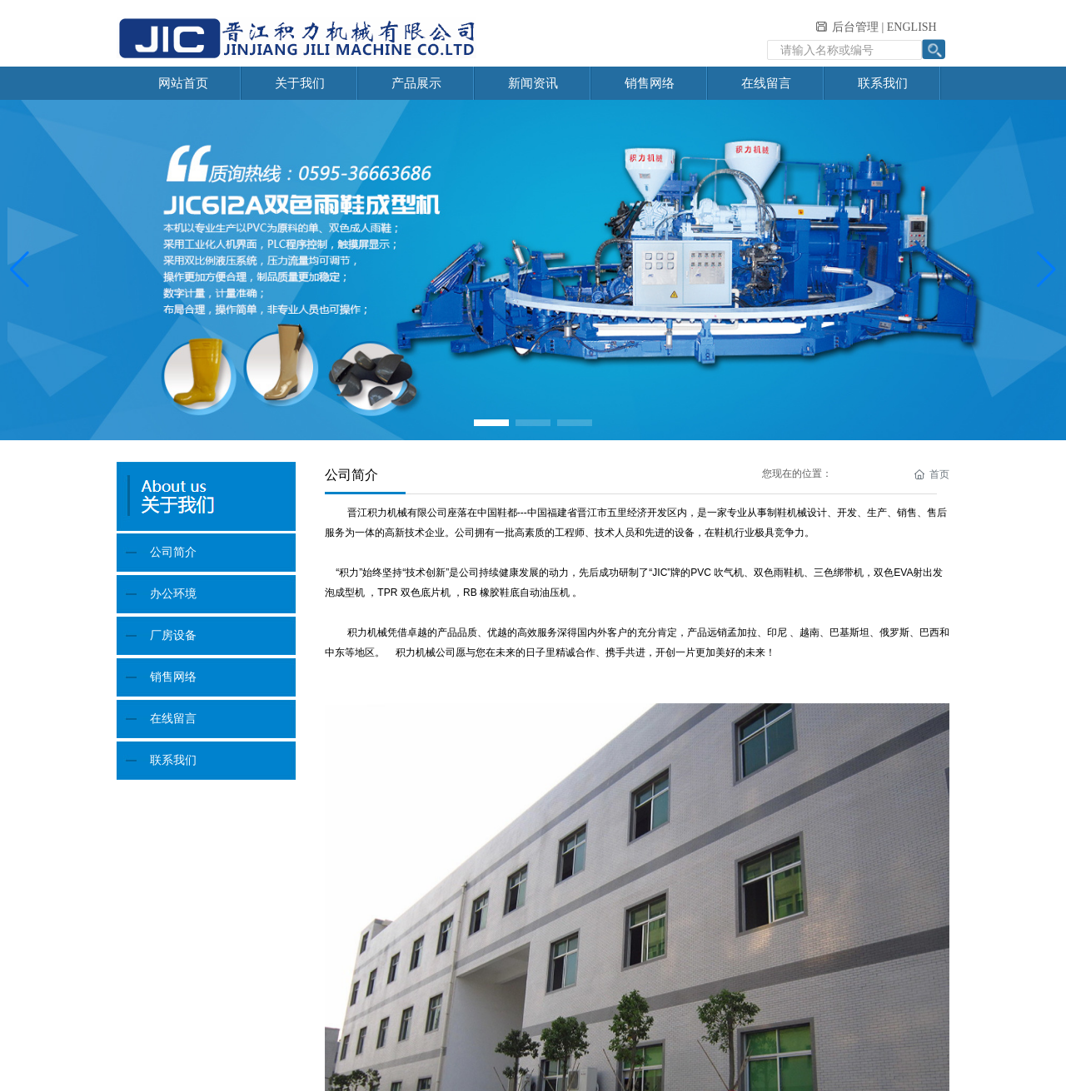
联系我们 (173, 760)
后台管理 (855, 27)
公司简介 (173, 552)
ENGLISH (912, 27)
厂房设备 (173, 635)
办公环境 (173, 594)
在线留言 (173, 718)
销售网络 (173, 677)
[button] (491, 422)
